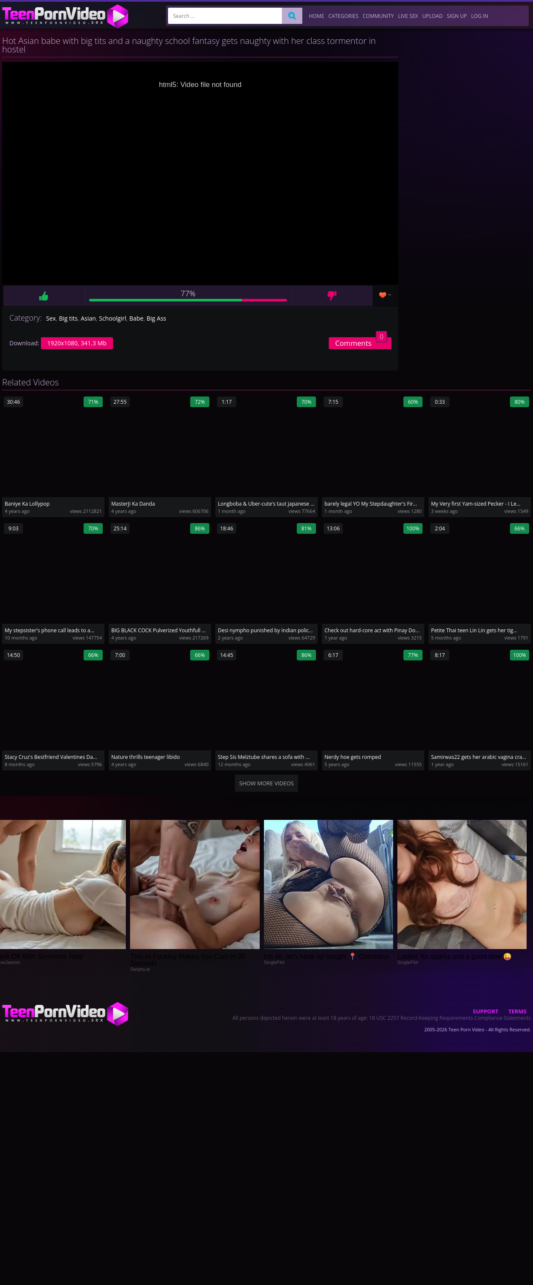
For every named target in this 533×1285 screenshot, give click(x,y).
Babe (136, 318)
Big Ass (156, 318)
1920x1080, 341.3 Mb (77, 343)
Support (485, 1011)
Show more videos (266, 783)
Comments (361, 342)
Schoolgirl (112, 318)
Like (43, 296)
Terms (517, 1011)
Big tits (68, 318)
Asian (88, 318)
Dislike (332, 296)
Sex (51, 318)
